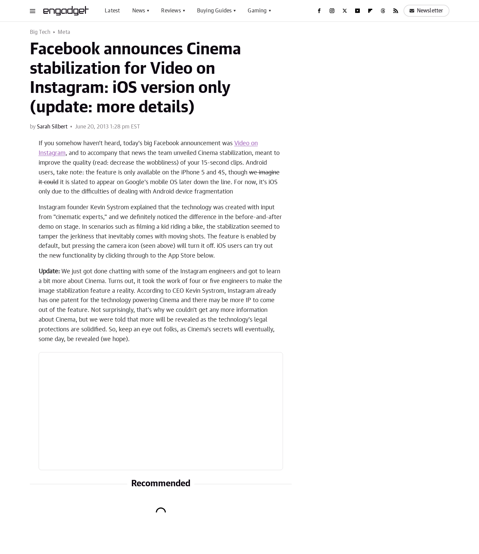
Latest (112, 10)
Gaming (257, 10)
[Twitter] (345, 11)
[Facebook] (319, 11)
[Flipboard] (370, 11)
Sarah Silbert (52, 126)
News (138, 10)
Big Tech (40, 32)
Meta (64, 32)
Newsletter (426, 10)
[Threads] (383, 11)
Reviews (171, 10)
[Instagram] (332, 11)
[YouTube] (357, 11)
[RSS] (396, 11)
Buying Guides (214, 10)
